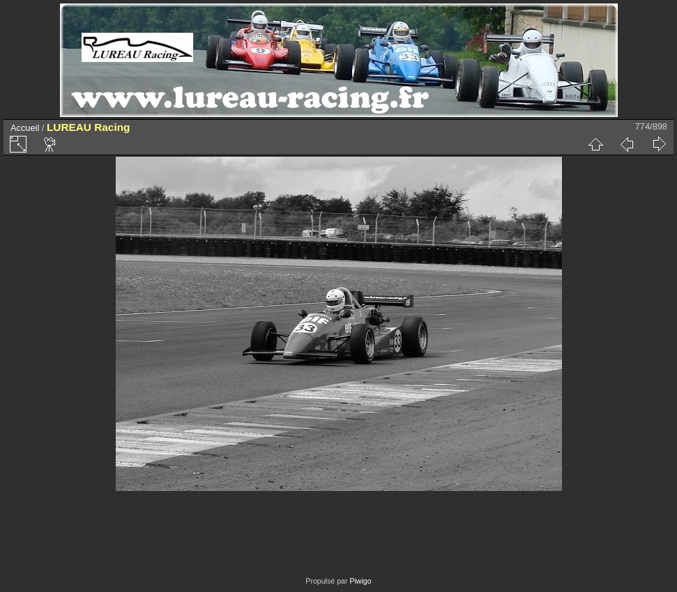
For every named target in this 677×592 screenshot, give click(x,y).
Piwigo (360, 581)
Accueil (24, 128)
